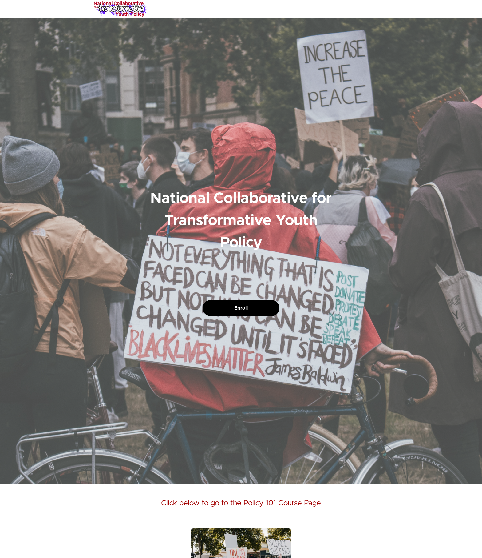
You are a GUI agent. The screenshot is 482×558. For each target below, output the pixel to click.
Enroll (241, 308)
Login (363, 9)
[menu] (371, 9)
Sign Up (381, 9)
